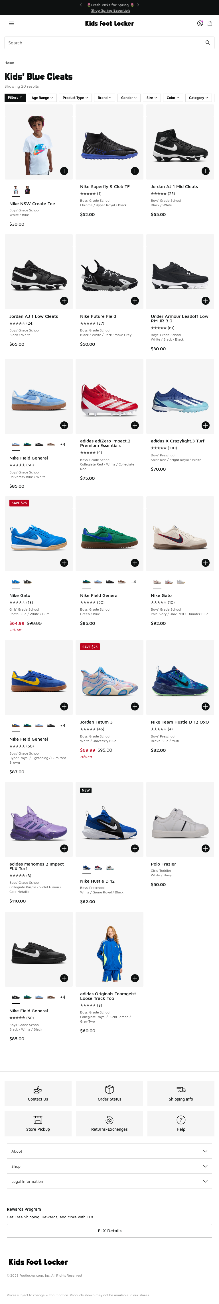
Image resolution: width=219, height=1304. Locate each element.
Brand (104, 98)
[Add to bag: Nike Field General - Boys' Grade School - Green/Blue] (135, 563)
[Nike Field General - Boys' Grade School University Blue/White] (98, 582)
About (109, 1151)
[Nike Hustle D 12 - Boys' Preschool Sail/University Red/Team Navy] (98, 868)
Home (9, 62)
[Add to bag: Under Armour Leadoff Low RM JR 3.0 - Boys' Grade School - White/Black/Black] (206, 301)
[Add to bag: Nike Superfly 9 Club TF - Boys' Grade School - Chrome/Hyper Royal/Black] (135, 171)
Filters (15, 97)
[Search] (109, 42)
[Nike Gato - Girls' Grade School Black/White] (27, 582)
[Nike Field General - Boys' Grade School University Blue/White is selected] (16, 444)
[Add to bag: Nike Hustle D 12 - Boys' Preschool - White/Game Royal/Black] (135, 848)
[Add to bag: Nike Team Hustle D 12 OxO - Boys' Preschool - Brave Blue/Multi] (206, 706)
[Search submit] (208, 42)
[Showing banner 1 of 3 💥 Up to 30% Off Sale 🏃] (109, 7)
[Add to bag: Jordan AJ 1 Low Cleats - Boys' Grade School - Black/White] (64, 301)
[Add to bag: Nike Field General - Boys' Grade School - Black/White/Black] (64, 978)
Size (152, 98)
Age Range (42, 98)
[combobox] (109, 42)
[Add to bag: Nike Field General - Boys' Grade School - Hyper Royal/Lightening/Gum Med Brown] (64, 706)
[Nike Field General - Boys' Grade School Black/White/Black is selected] (16, 997)
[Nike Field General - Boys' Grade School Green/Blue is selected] (86, 582)
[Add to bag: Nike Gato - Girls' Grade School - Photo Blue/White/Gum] (64, 563)
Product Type (75, 98)
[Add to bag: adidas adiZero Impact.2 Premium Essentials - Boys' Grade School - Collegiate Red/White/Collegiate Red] (135, 425)
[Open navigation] (11, 23)
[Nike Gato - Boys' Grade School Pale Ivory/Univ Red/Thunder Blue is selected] (157, 582)
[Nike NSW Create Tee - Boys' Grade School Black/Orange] (27, 190)
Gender (129, 98)
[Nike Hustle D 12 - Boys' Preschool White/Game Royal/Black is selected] (86, 868)
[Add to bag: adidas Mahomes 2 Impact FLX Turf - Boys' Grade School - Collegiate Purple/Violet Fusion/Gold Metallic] (64, 848)
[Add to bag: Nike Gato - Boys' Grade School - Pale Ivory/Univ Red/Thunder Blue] (206, 563)
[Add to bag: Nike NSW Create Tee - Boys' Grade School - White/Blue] (64, 171)
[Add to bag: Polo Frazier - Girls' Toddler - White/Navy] (206, 848)
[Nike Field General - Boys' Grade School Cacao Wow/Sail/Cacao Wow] (51, 444)
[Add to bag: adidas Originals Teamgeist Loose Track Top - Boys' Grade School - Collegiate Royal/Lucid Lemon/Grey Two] (135, 978)
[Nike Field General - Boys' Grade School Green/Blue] (27, 444)
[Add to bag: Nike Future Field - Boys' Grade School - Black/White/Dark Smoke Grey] (135, 301)
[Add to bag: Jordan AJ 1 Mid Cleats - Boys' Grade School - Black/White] (206, 171)
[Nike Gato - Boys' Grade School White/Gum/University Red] (169, 582)
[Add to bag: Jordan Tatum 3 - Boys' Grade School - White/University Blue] (135, 706)
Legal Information (109, 1181)
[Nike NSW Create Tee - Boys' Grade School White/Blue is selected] (16, 190)
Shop (109, 1166)
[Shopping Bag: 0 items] (210, 23)
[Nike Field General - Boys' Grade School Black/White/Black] (39, 444)
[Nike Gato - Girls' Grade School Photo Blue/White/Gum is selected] (16, 582)
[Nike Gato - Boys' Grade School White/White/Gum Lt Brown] (181, 582)
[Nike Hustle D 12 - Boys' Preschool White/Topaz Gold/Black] (110, 868)
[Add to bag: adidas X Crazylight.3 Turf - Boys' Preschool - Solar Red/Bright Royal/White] (206, 425)
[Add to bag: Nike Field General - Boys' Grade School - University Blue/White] (64, 425)
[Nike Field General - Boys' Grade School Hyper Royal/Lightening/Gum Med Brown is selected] (16, 726)
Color (173, 98)
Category (198, 98)
